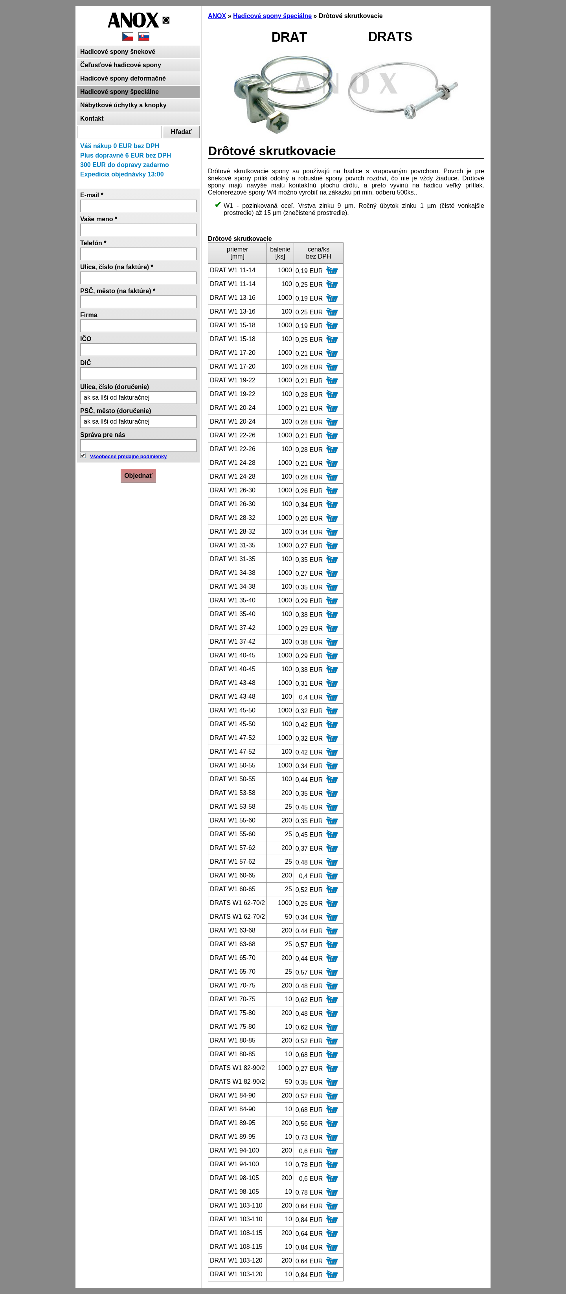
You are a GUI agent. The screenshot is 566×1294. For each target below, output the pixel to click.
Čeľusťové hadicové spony (120, 65)
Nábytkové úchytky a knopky (123, 105)
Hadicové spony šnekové (117, 51)
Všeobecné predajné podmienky (128, 456)
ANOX (217, 16)
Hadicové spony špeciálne (119, 91)
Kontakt (92, 118)
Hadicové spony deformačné (123, 78)
